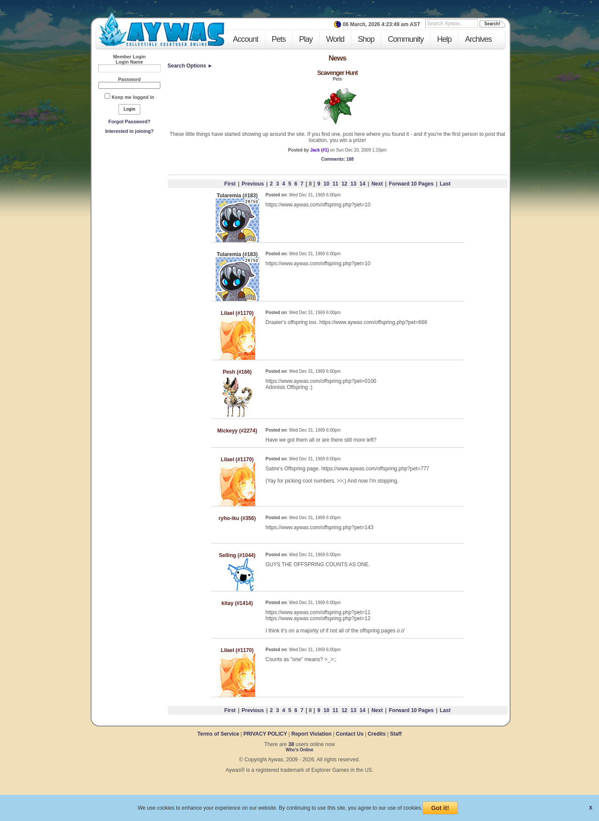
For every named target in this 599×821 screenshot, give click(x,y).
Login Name (129, 61)
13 (353, 184)
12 (344, 184)
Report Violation (311, 734)
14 (362, 184)
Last (445, 184)
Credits (377, 734)
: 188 (337, 159)
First (230, 184)
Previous (253, 184)
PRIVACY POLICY (265, 734)
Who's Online (300, 749)
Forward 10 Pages (411, 184)
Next (377, 184)
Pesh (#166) (237, 372)
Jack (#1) (319, 150)
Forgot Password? (129, 121)
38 (291, 744)
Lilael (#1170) (237, 313)
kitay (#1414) (237, 603)
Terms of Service (218, 734)
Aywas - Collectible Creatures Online (161, 29)
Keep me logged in (133, 97)
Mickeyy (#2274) (237, 431)
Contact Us (349, 734)
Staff (396, 734)
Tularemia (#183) (237, 196)
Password (129, 79)
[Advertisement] (129, 201)
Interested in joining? (129, 131)
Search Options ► (190, 66)
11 (335, 184)
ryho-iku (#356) (237, 518)
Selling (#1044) (237, 555)
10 (326, 184)
